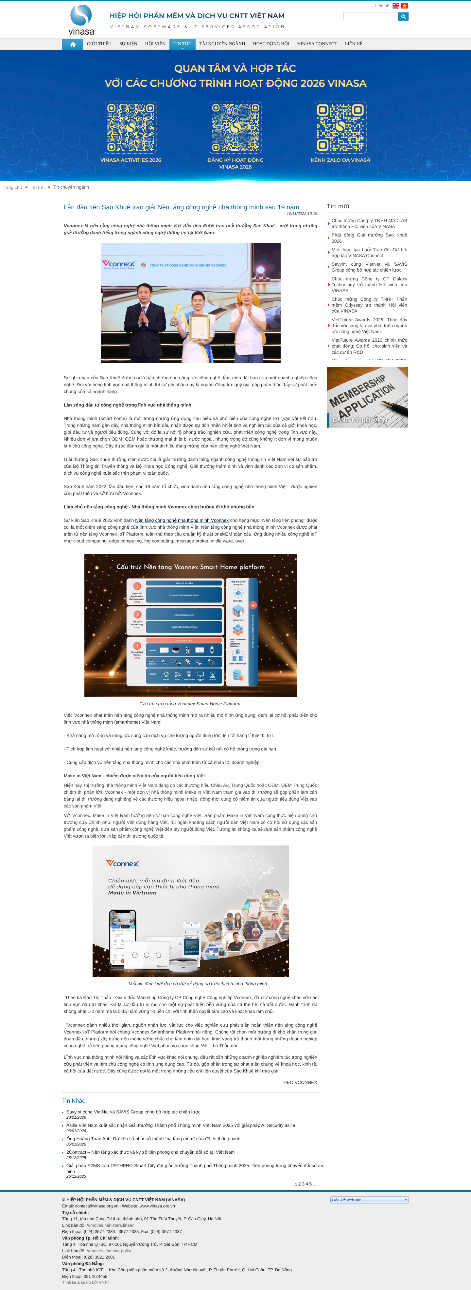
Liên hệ (382, 5)
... (316, 1183)
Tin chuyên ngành (71, 187)
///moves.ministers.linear (110, 1225)
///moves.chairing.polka (109, 1250)
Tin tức (37, 187)
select (406, 1200)
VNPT (105, 1282)
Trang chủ (12, 187)
